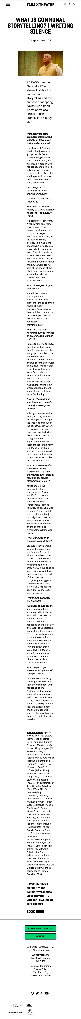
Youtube (47, 993)
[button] (65, 4)
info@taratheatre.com (40, 950)
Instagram (33, 993)
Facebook (42, 993)
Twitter (38, 993)
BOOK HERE (35, 911)
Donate (40, 936)
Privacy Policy (40, 969)
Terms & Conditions (40, 966)
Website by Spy (41, 972)
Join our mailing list (40, 928)
